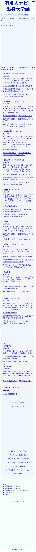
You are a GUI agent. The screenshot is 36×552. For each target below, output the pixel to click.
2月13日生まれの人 (9, 182)
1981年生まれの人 (25, 291)
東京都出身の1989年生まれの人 (14, 155)
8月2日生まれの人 (9, 239)
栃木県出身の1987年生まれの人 (14, 185)
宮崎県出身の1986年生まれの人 (14, 216)
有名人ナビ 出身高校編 (18, 455)
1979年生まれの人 (24, 321)
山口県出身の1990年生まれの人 (14, 126)
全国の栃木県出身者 (10, 174)
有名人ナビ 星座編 (18, 466)
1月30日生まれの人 (9, 265)
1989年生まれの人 (24, 153)
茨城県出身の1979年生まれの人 (14, 323)
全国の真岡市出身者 (25, 174)
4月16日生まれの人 (9, 153)
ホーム (7, 484)
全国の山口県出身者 (10, 116)
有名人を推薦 (9, 492)
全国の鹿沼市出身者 (25, 256)
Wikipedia (6, 76)
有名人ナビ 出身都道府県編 (18, 462)
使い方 (7, 494)
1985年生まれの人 (24, 239)
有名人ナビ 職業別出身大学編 (18, 459)
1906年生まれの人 (25, 381)
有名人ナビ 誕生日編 (18, 451)
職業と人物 (18, 474)
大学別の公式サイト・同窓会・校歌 (17, 490)
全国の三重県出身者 (10, 86)
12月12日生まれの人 (10, 291)
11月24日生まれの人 (10, 381)
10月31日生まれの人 (10, 124)
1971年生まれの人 (24, 361)
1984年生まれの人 (24, 265)
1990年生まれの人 (25, 124)
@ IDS (21, 549)
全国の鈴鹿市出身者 (25, 86)
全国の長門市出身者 (25, 116)
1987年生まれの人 (24, 182)
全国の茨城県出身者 (10, 313)
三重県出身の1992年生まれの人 (14, 96)
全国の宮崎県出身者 (10, 206)
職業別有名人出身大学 (12, 486)
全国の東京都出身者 (10, 149)
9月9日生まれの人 (9, 214)
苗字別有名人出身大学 (12, 488)
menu (33, 1)
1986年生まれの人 (24, 214)
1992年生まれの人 (24, 94)
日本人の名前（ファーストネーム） (18, 470)
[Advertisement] (18, 45)
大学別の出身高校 (18, 402)
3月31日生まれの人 (9, 94)
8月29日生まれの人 (9, 321)
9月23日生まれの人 (9, 361)
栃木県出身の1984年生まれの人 (14, 267)
